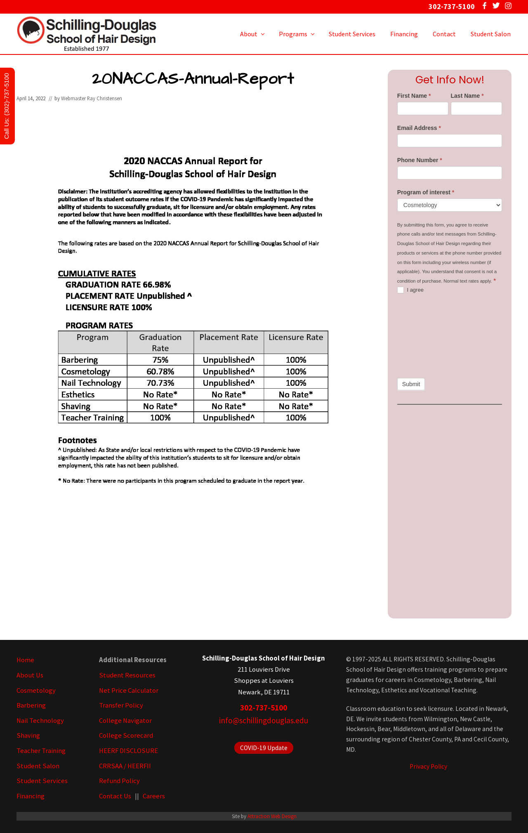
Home (25, 660)
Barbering (31, 705)
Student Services (42, 780)
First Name (414, 95)
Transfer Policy (121, 705)
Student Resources (127, 675)
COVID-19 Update (264, 748)
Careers (154, 796)
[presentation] (431, 336)
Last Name (467, 95)
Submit (411, 384)
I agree (410, 290)
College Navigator (125, 720)
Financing (30, 796)
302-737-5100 (263, 708)
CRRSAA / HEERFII (125, 766)
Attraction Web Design (272, 816)
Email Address (419, 128)
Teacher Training (41, 750)
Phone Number (419, 160)
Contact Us (115, 796)
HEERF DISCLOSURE (128, 750)
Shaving (28, 735)
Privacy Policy (428, 766)
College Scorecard (126, 735)
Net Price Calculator (128, 690)
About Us (29, 675)
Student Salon (37, 766)
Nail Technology (40, 720)
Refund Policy (119, 780)
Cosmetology (36, 690)
